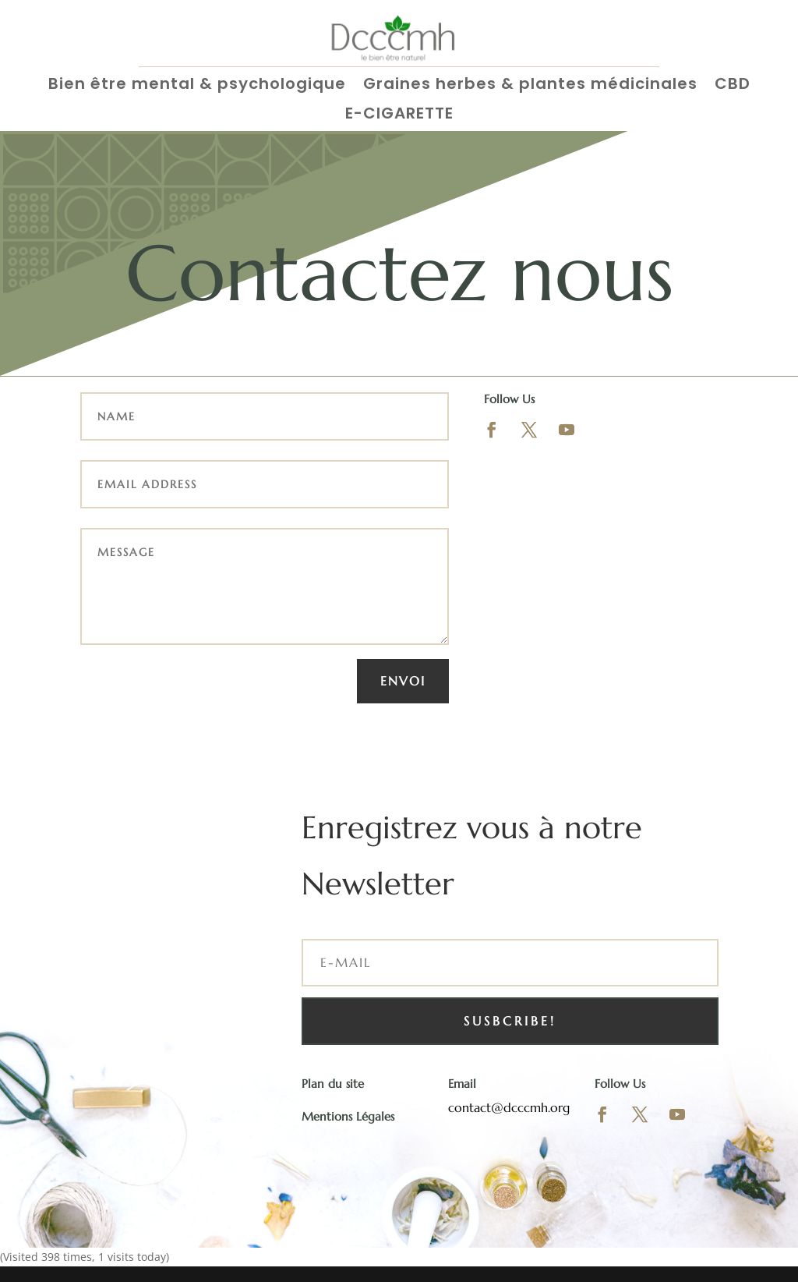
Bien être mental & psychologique (197, 84)
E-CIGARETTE (399, 114)
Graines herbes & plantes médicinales (530, 84)
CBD (732, 84)
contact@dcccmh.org (509, 1107)
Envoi (402, 681)
